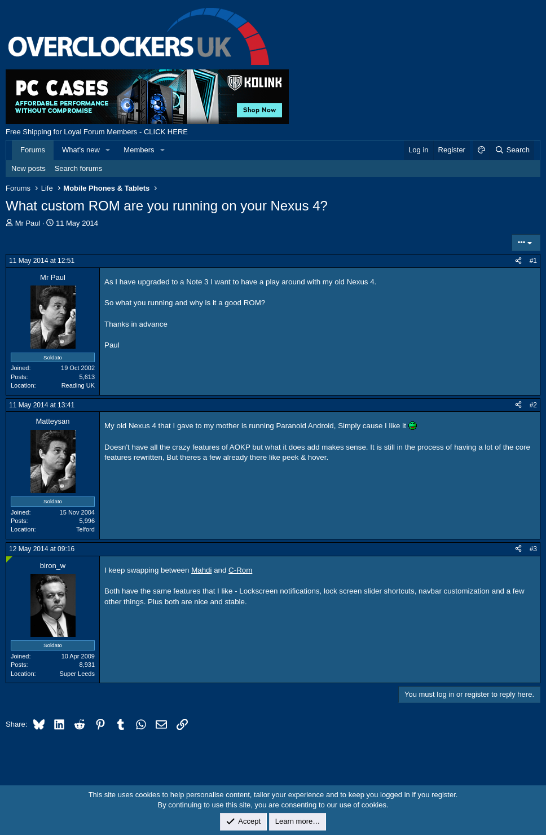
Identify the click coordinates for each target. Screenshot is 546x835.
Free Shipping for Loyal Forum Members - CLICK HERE (97, 132)
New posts (28, 168)
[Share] (518, 260)
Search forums (79, 168)
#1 (533, 261)
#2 (533, 405)
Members (139, 150)
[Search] (512, 150)
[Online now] (9, 559)
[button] (108, 150)
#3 (533, 549)
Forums (32, 150)
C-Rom (240, 570)
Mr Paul (28, 223)
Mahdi (201, 570)
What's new (81, 150)
